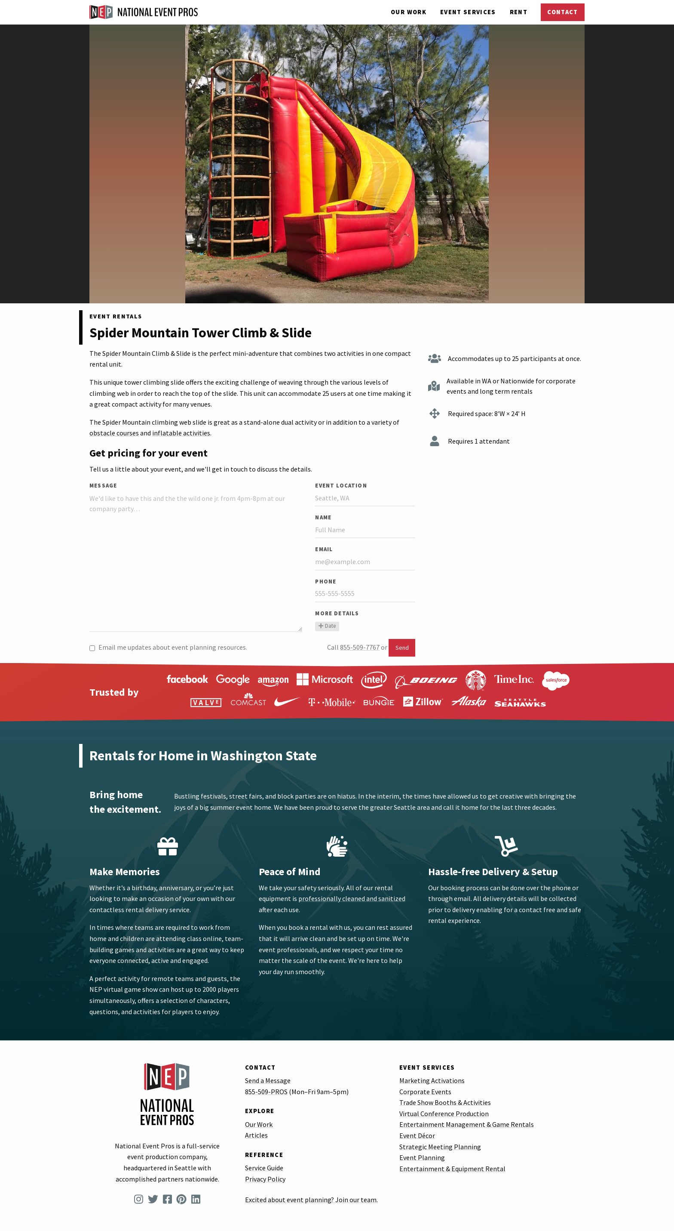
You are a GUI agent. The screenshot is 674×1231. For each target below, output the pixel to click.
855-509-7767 (360, 647)
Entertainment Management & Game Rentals (466, 1124)
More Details (337, 613)
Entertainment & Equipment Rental (452, 1168)
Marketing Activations (432, 1080)
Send (402, 647)
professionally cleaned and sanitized (351, 898)
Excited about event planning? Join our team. (311, 1199)
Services (468, 12)
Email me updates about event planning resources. (168, 647)
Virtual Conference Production (444, 1113)
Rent (518, 12)
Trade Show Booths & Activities (445, 1102)
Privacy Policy (265, 1179)
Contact (562, 12)
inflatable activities (181, 433)
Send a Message (268, 1080)
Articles (256, 1135)
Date (327, 625)
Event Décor (417, 1135)
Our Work (408, 12)
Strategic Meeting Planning (440, 1146)
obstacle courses (114, 433)
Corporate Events (425, 1091)
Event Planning (422, 1157)
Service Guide (264, 1167)
